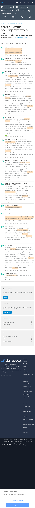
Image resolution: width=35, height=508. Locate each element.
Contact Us (4, 364)
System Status (26, 394)
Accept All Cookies (17, 505)
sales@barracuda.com (28, 425)
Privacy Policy (11, 364)
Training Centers (15, 368)
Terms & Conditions (22, 440)
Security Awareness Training (18, 336)
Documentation (18, 322)
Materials (25, 364)
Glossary (25, 369)
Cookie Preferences (6, 375)
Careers (10, 366)
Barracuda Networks (15, 370)
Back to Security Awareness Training (11, 23)
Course (18, 325)
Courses (7, 368)
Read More (25, 432)
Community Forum (27, 392)
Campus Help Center (28, 374)
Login (5, 297)
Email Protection (18, 341)
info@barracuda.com (28, 419)
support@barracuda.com (29, 430)
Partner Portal (26, 389)
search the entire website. (21, 37)
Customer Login (27, 386)
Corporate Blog (26, 397)
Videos (24, 366)
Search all (7, 312)
